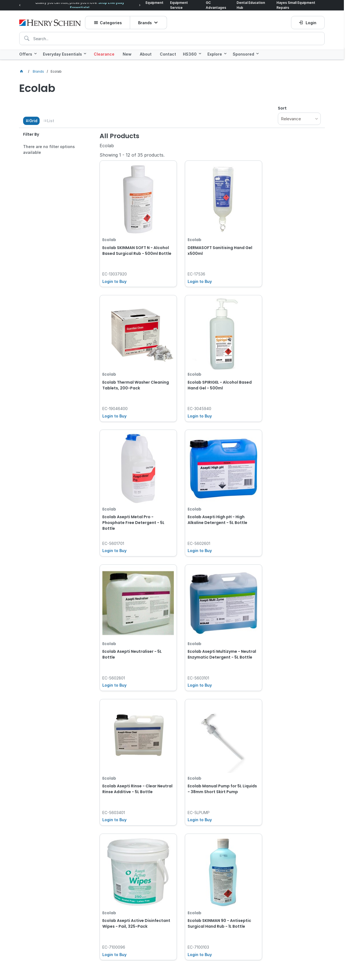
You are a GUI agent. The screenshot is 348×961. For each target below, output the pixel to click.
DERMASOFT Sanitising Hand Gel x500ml (207, 240)
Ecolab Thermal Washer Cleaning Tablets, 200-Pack (283, 240)
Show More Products (213, 672)
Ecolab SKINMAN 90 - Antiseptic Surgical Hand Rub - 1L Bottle (286, 620)
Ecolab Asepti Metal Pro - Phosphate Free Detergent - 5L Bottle (210, 369)
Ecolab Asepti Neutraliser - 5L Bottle (132, 492)
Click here (73, 834)
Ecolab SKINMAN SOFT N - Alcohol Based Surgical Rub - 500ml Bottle (131, 243)
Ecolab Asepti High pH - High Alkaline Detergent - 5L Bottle (285, 366)
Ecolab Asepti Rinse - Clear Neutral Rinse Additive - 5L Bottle (282, 495)
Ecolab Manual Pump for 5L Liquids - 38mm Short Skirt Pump (129, 620)
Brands (146, 20)
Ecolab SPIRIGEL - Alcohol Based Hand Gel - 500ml (127, 366)
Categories (112, 20)
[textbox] (172, 36)
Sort (282, 107)
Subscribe (290, 849)
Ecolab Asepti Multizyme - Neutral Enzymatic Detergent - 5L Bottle (210, 495)
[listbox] (299, 118)
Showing (132, 154)
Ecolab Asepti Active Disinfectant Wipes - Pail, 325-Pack (209, 620)
